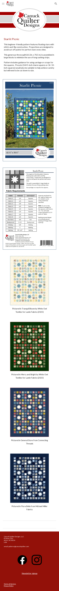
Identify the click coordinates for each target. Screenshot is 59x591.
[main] (29, 54)
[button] (3, 3)
